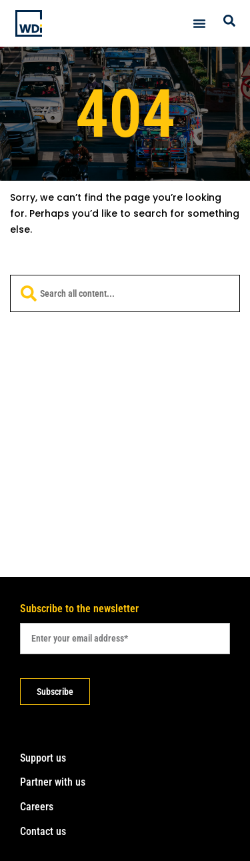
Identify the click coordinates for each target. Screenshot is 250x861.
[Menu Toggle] (199, 23)
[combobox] (125, 293)
